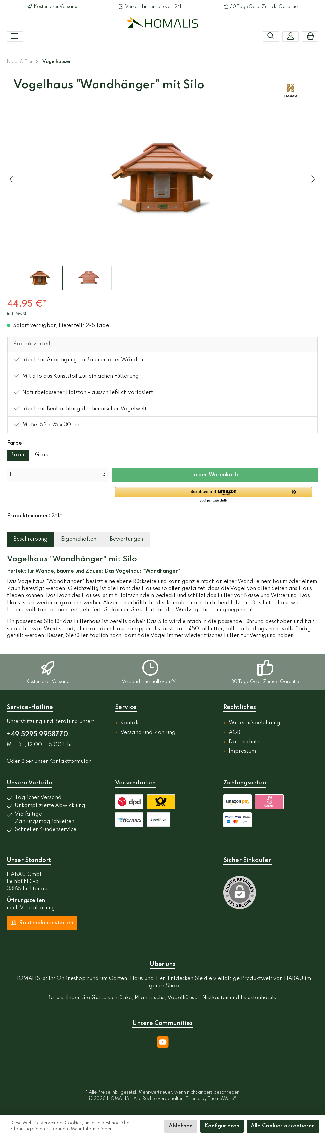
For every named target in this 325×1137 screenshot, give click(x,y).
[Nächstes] (313, 179)
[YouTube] (162, 1042)
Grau (41, 455)
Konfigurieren (222, 1126)
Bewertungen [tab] (126, 539)
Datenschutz (244, 742)
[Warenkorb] (310, 36)
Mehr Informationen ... (95, 1129)
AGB (234, 732)
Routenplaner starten (42, 922)
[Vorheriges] (12, 179)
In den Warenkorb (215, 475)
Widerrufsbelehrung (254, 723)
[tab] (30, 539)
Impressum (242, 751)
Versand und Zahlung (148, 732)
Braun (18, 455)
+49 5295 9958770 (37, 734)
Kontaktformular (70, 761)
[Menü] (15, 36)
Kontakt (130, 723)
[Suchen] (271, 36)
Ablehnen (181, 1126)
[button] (216, 495)
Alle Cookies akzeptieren (283, 1126)
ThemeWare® (222, 1098)
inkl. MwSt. (17, 314)
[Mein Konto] (290, 36)
